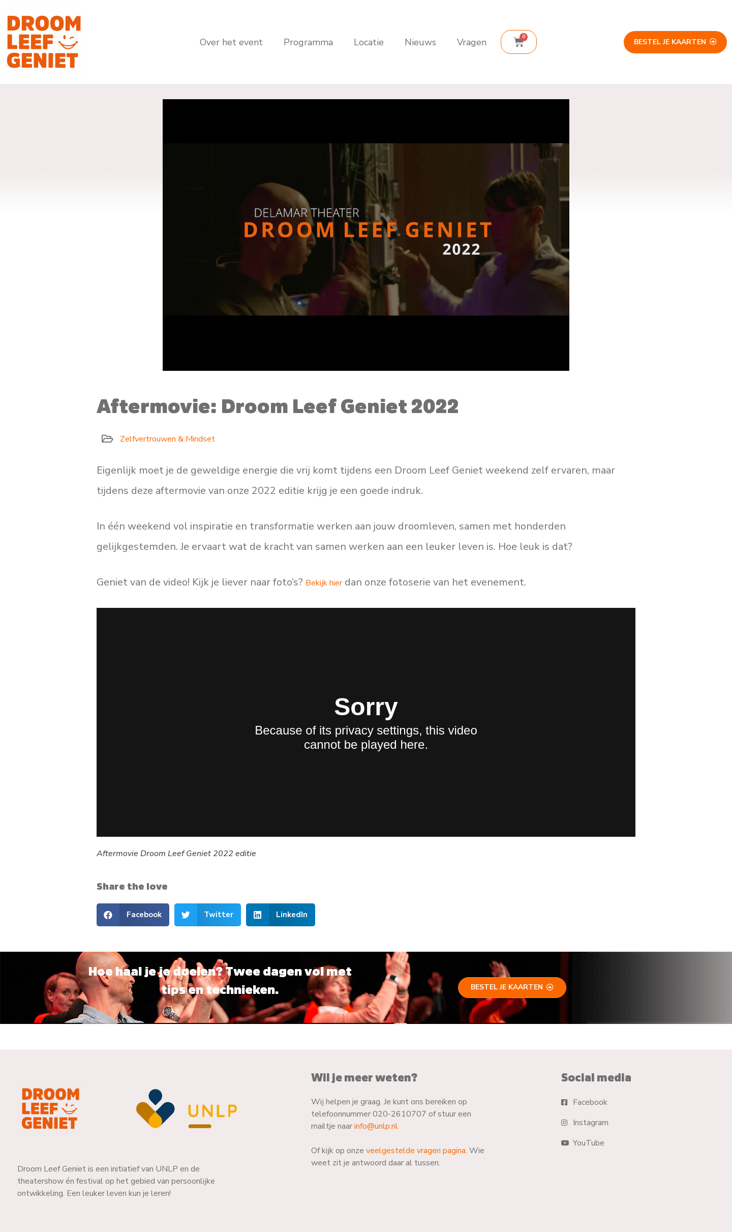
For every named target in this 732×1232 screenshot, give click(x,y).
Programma (308, 42)
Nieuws (420, 42)
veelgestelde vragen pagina (416, 1150)
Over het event (231, 42)
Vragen (471, 42)
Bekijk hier (324, 583)
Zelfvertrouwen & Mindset (167, 439)
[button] (133, 914)
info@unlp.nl (376, 1126)
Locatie (369, 42)
